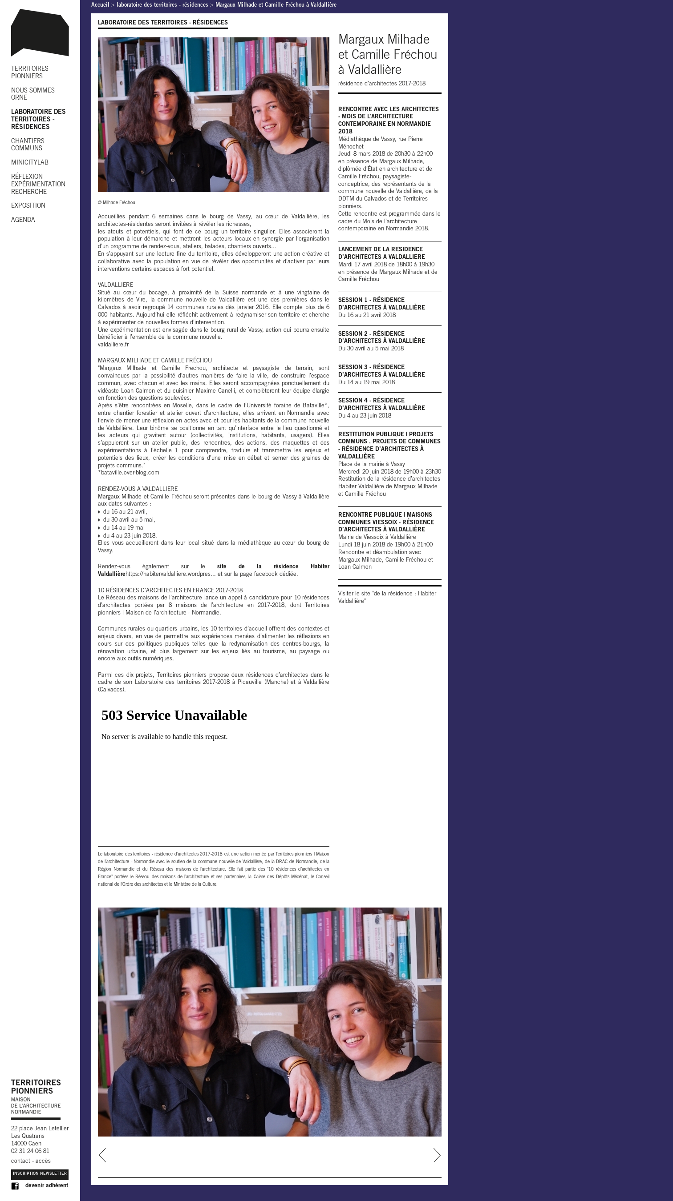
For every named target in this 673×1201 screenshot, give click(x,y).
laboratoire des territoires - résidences (162, 5)
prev (102, 1155)
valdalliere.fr (113, 345)
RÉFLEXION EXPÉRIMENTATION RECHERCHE (38, 185)
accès (43, 1162)
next (437, 1155)
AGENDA (23, 220)
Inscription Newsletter (40, 1174)
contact (20, 1162)
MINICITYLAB (30, 163)
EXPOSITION (28, 206)
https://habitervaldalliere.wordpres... (171, 575)
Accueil (100, 5)
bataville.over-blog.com (130, 473)
